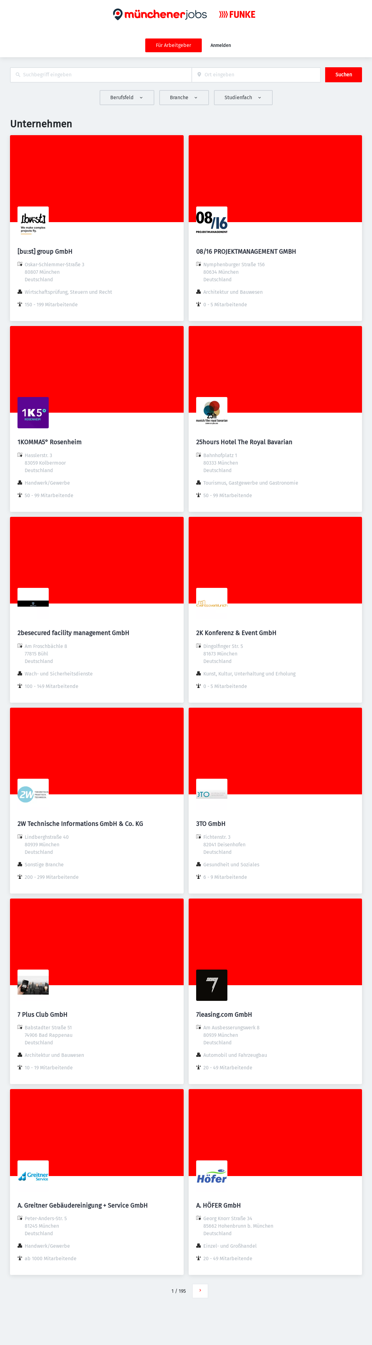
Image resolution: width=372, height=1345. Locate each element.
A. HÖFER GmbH (218, 1205)
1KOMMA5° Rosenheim (49, 442)
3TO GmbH (211, 824)
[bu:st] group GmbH (44, 251)
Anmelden (221, 45)
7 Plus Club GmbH (42, 1014)
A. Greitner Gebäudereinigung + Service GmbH (82, 1205)
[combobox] (101, 75)
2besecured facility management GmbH (73, 633)
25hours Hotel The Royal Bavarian (244, 442)
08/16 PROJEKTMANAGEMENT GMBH (246, 251)
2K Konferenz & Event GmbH (236, 633)
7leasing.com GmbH (224, 1014)
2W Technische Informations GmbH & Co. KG (80, 824)
